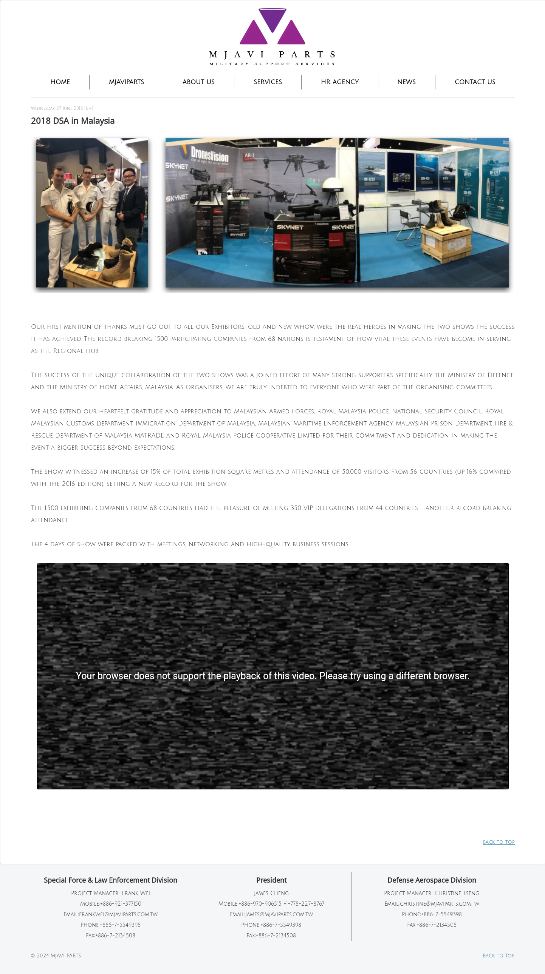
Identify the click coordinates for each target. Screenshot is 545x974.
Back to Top (498, 956)
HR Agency (340, 82)
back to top (499, 842)
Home (60, 82)
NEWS (406, 82)
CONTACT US (475, 82)
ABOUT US (199, 82)
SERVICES (268, 82)
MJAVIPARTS (126, 82)
